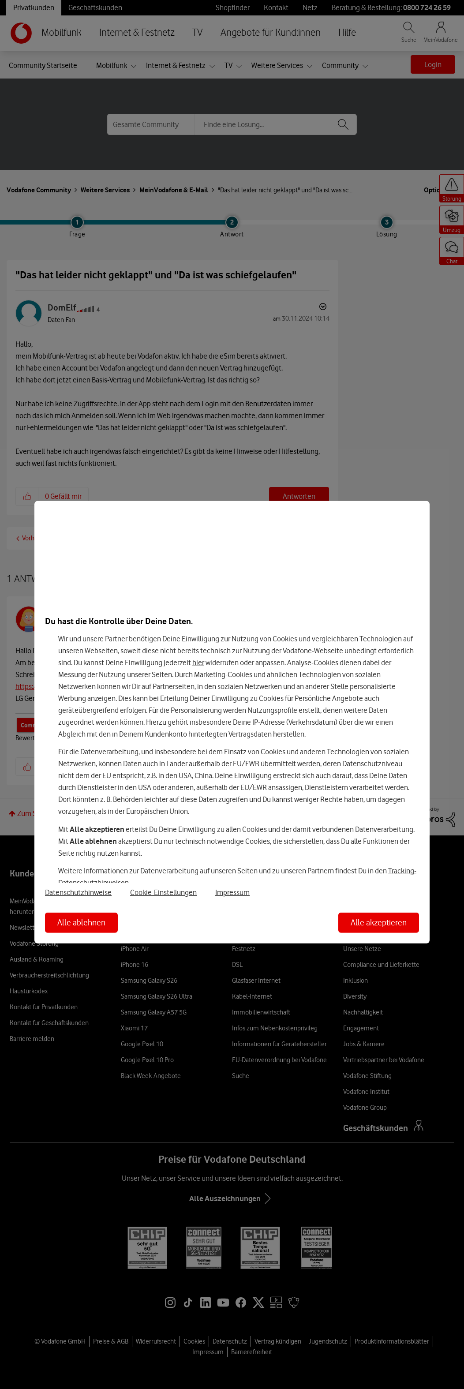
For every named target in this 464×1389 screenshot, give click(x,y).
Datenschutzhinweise (78, 892)
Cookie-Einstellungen (163, 892)
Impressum (232, 892)
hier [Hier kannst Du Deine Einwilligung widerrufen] (198, 662)
